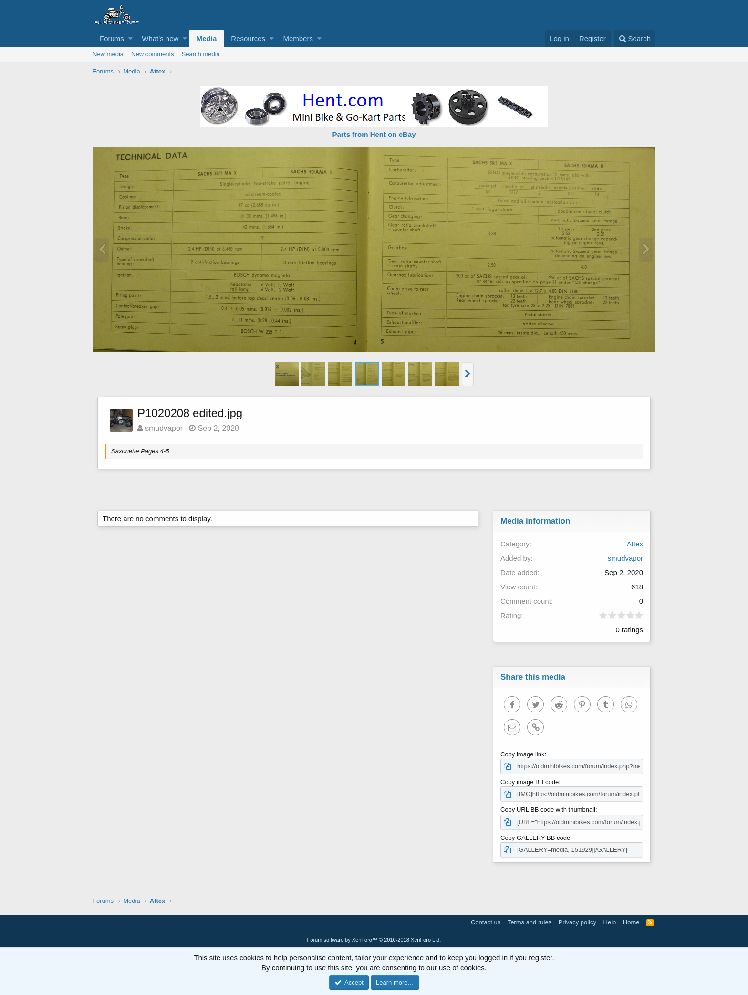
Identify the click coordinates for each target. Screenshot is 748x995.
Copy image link (522, 754)
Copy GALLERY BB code (535, 837)
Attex (635, 544)
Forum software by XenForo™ (374, 940)
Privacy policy (577, 922)
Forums (112, 38)
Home (631, 922)
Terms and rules (529, 922)
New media (108, 54)
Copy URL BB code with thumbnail (547, 809)
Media (207, 38)
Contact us (485, 922)
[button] (130, 38)
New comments (152, 54)
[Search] (634, 38)
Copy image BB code (529, 782)
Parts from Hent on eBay (374, 134)
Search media (201, 54)
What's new (160, 38)
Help (609, 922)
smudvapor (164, 428)
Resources (248, 38)
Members (298, 38)
